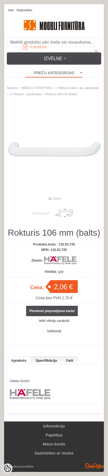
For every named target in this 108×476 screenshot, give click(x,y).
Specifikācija (46, 360)
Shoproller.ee (94, 466)
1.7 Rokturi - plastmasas (26, 94)
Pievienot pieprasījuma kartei (52, 311)
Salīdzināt (54, 331)
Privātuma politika (20, 466)
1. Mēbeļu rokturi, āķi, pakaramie (77, 87)
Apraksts (18, 360)
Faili (69, 360)
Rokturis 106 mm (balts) (61, 94)
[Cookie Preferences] (8, 468)
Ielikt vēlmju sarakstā (54, 321)
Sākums (12, 87)
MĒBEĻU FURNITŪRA (36, 87)
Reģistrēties (24, 10)
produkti (35, 47)
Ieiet (11, 10)
